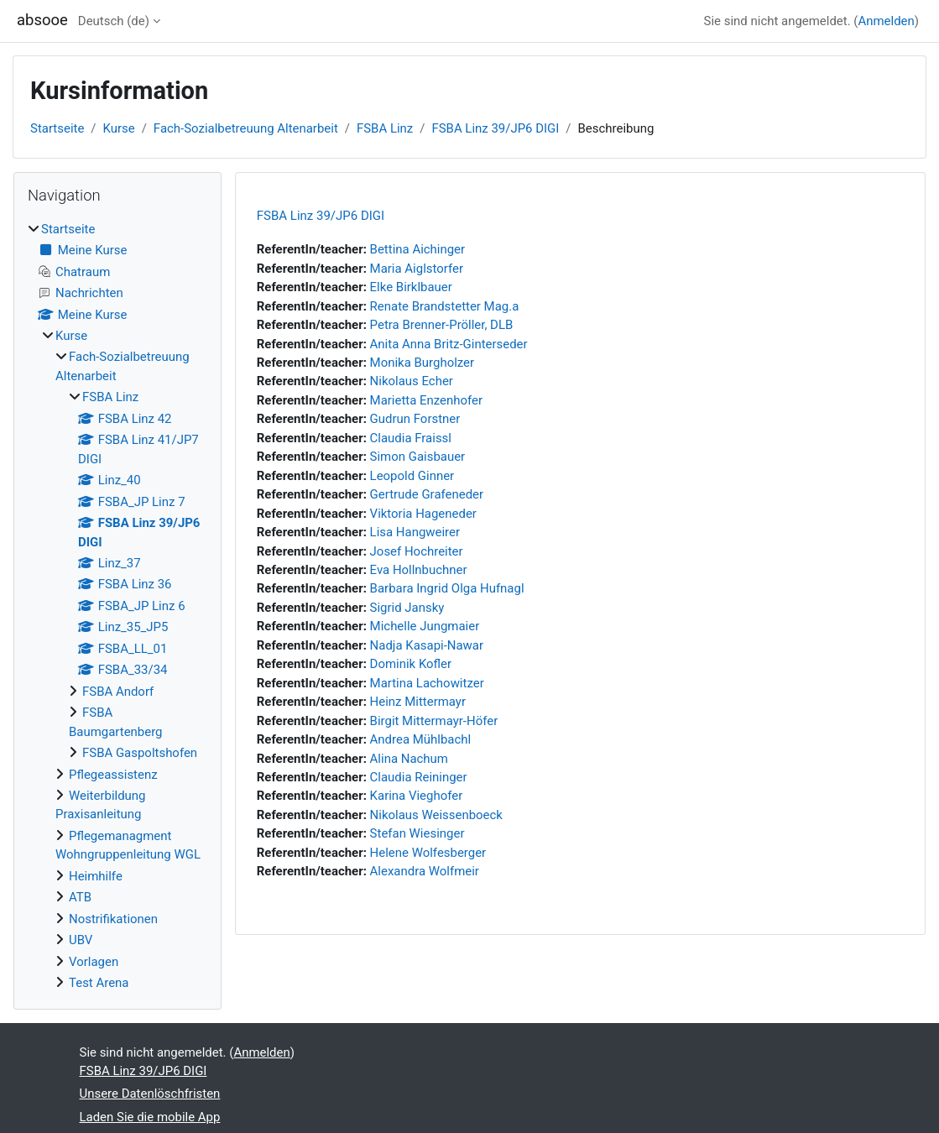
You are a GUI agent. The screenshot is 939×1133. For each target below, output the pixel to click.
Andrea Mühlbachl (421, 739)
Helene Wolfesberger (428, 852)
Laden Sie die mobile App (150, 1117)
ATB (80, 897)
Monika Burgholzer (422, 362)
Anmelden (886, 21)
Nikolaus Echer (411, 381)
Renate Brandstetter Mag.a (444, 306)
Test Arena (98, 982)
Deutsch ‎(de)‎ (113, 21)
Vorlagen (93, 961)
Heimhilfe (96, 876)
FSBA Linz (385, 128)
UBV (80, 940)
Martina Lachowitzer (427, 683)
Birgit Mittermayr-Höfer (434, 720)
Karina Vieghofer (416, 795)
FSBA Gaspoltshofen (139, 752)
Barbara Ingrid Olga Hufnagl (447, 588)
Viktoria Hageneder (423, 513)
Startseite (57, 128)
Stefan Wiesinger (417, 833)
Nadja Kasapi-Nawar (426, 645)
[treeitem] (117, 606)
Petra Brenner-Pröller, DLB (442, 324)
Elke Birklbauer (411, 287)
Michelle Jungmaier (425, 626)
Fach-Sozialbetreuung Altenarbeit (246, 128)
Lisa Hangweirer (415, 532)
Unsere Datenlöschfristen (150, 1093)
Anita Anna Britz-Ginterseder (449, 344)
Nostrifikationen (113, 919)
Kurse (119, 128)
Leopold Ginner (412, 475)
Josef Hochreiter (416, 551)
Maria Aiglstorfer (416, 268)
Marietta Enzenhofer (426, 400)
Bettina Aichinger (418, 249)
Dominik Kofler (410, 663)
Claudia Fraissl (410, 438)
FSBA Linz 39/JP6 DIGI (495, 128)
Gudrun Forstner (415, 418)
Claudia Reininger (418, 777)
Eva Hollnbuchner (418, 569)
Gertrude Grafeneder (426, 494)
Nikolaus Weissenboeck (436, 814)
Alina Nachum (409, 758)
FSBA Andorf (118, 691)
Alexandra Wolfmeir (424, 871)
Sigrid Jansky (407, 607)
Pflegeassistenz (113, 774)
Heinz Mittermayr (418, 701)
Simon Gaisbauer (418, 456)
